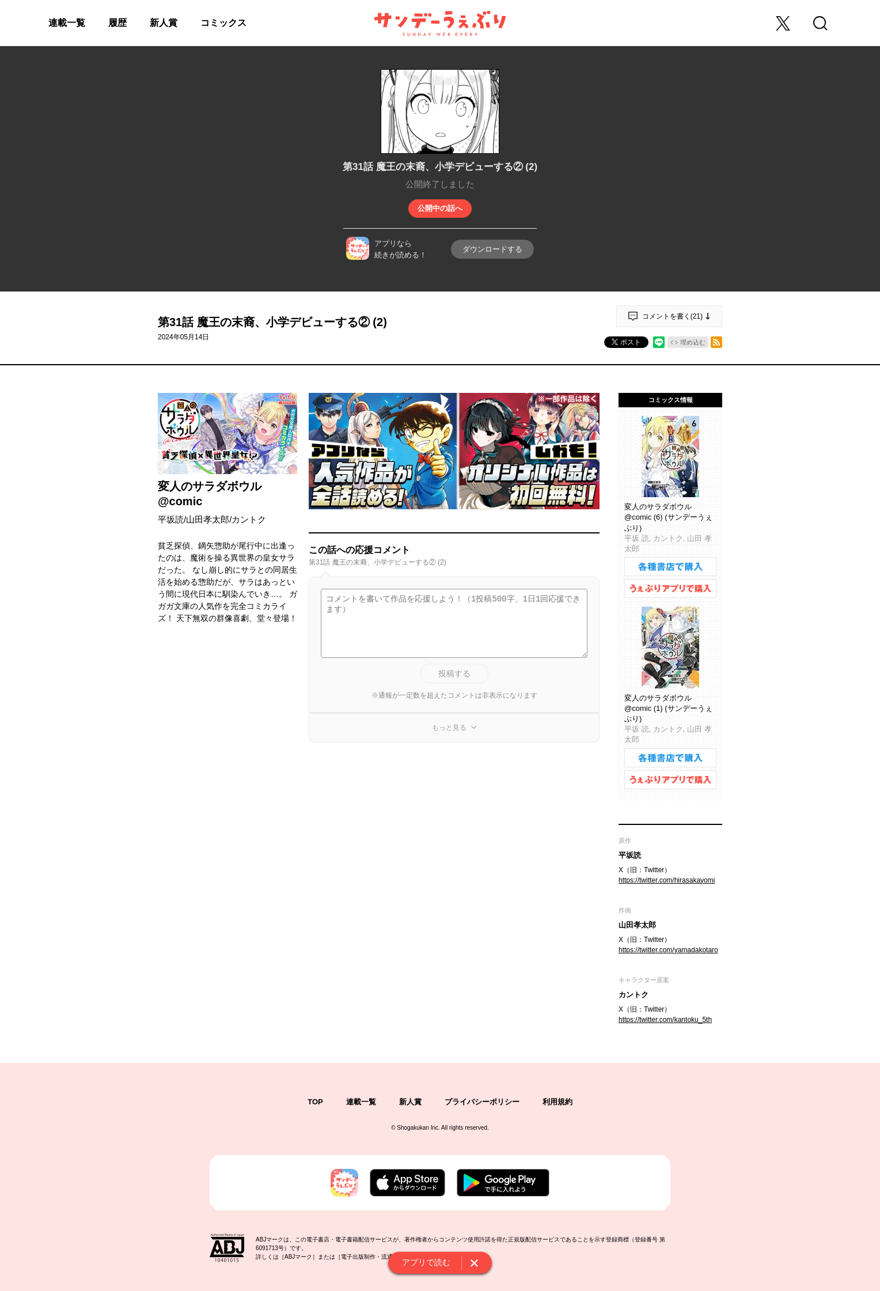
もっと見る (449, 728)
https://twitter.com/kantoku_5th (665, 1020)
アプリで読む (426, 1262)
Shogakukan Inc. (418, 1128)
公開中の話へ (440, 208)
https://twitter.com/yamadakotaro (668, 950)
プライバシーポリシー (482, 1101)
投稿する (454, 673)
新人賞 (163, 23)
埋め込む (692, 342)
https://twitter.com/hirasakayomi (667, 880)
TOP (315, 1101)
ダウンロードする (492, 249)
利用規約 (557, 1101)
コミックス (223, 23)
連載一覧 (66, 23)
